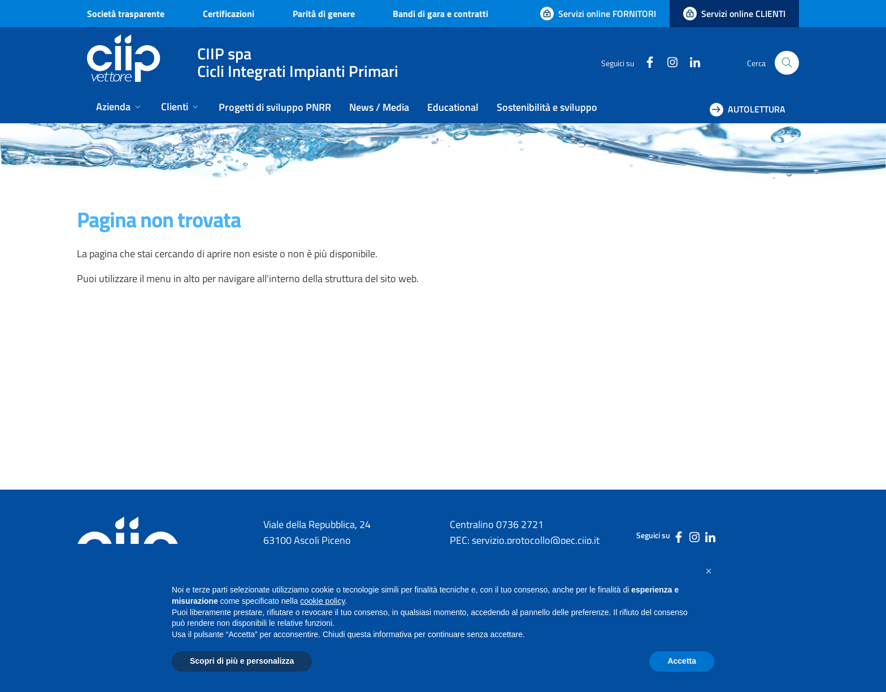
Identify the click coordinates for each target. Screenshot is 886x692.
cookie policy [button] (322, 601)
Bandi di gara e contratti (440, 13)
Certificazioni (228, 13)
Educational (453, 107)
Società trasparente (125, 13)
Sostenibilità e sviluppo (547, 107)
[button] (709, 571)
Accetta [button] (681, 660)
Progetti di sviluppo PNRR (275, 107)
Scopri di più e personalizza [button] (242, 660)
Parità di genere (324, 13)
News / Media (379, 107)
